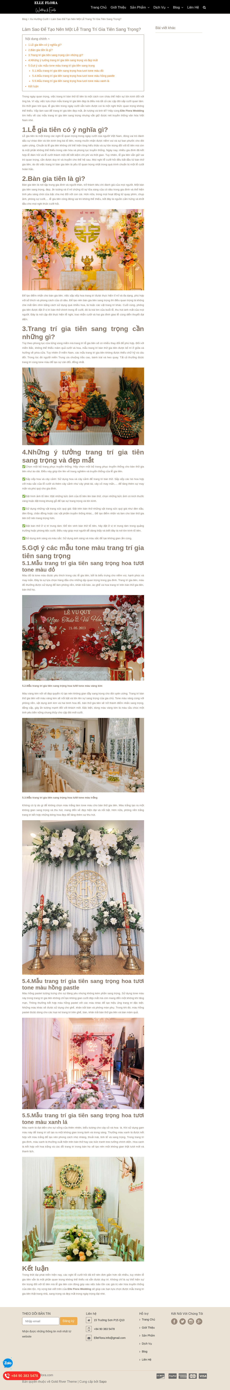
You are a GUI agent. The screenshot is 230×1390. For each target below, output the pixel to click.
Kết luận (33, 86)
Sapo (103, 1381)
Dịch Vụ (161, 7)
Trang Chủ (99, 7)
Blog (178, 7)
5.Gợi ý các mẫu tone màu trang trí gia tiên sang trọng (61, 65)
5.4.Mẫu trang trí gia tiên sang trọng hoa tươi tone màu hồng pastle (73, 75)
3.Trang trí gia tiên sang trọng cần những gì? (55, 55)
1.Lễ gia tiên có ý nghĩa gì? (44, 44)
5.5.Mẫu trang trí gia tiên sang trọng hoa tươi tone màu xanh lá (70, 81)
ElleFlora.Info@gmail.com (110, 1337)
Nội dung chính (37, 38)
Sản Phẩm (139, 7)
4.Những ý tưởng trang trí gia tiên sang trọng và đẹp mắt (63, 60)
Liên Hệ (193, 7)
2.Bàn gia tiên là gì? (40, 50)
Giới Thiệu (118, 7)
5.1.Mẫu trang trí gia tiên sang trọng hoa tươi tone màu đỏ (67, 70)
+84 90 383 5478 (104, 1329)
